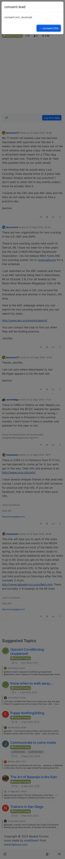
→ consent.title (48, 28)
